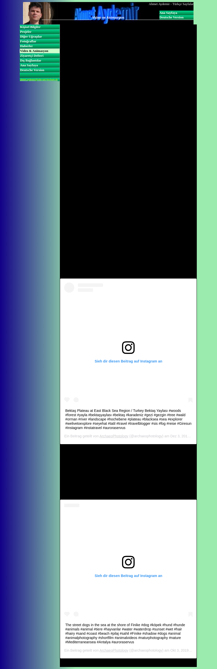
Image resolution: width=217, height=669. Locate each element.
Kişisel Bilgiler (30, 27)
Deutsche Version (171, 17)
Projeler (25, 32)
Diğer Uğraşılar (31, 36)
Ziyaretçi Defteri (31, 55)
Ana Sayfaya (168, 13)
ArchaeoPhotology (114, 436)
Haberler (26, 46)
